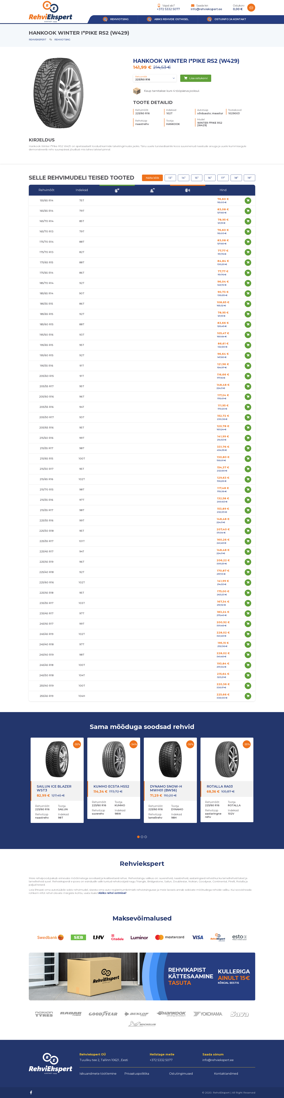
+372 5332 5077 (168, 9)
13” (170, 177)
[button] (138, 837)
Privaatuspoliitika (136, 1073)
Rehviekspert (37, 39)
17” (223, 177)
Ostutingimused (181, 1073)
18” (236, 177)
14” (183, 177)
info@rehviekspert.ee (206, 9)
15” (197, 177)
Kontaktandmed (226, 1073)
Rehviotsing (62, 39)
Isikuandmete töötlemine (98, 1073)
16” (210, 177)
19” (249, 177)
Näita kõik (152, 177)
